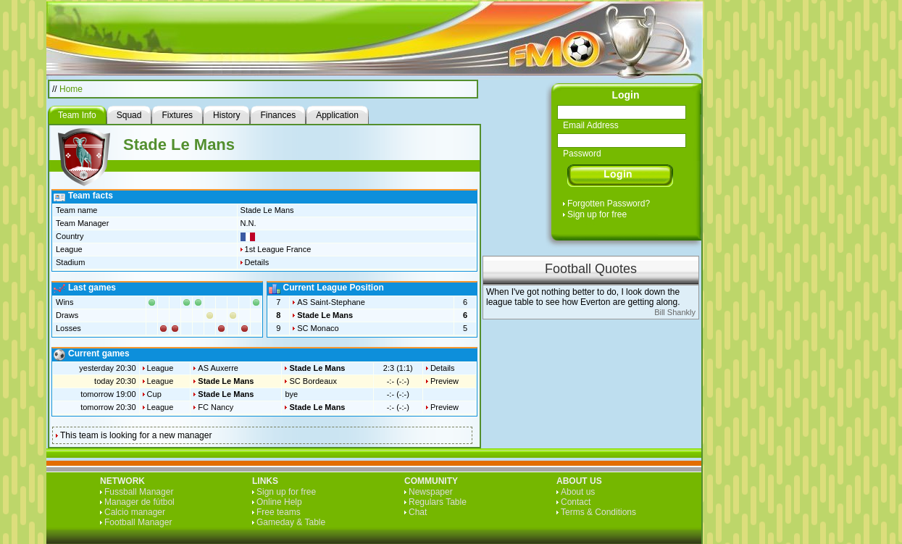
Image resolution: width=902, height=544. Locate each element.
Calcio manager (134, 512)
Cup (154, 394)
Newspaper (431, 492)
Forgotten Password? (608, 203)
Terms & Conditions (598, 512)
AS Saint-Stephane (331, 302)
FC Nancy (215, 407)
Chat (418, 512)
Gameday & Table (290, 522)
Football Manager (138, 522)
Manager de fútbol (139, 502)
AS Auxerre (218, 368)
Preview (444, 381)
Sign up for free (597, 214)
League (160, 368)
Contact (575, 502)
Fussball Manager (138, 492)
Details (257, 262)
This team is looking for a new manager (136, 435)
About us (578, 492)
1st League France (278, 249)
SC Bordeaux (312, 381)
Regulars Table (438, 502)
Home (71, 89)
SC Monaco (317, 328)
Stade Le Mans (325, 315)
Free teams (278, 512)
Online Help (279, 502)
